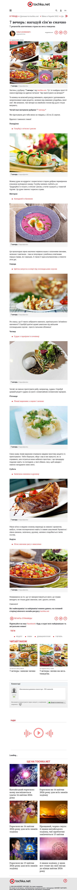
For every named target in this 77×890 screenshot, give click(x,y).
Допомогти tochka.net (29, 16)
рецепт (19, 636)
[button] (61, 10)
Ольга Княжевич (23, 32)
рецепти (14, 43)
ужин (29, 636)
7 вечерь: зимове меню (22, 670)
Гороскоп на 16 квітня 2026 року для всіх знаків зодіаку (54, 792)
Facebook (31, 624)
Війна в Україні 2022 (50, 16)
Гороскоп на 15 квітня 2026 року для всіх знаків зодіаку (23, 865)
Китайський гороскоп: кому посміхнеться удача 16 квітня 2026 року (22, 793)
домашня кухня (43, 636)
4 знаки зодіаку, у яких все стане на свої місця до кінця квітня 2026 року (52, 866)
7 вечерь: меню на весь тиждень (52, 672)
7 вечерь (58, 636)
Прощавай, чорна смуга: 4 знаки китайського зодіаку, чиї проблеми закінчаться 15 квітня (53, 830)
